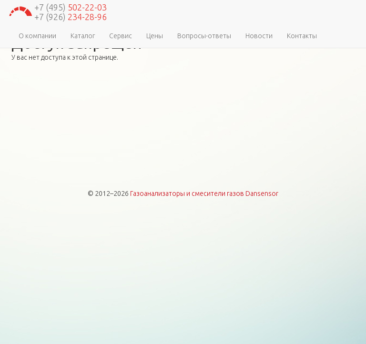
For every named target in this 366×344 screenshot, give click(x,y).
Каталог (83, 36)
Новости (259, 36)
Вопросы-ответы (204, 36)
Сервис (120, 36)
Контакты (302, 36)
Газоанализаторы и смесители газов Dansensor (204, 193)
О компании (37, 36)
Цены (154, 36)
